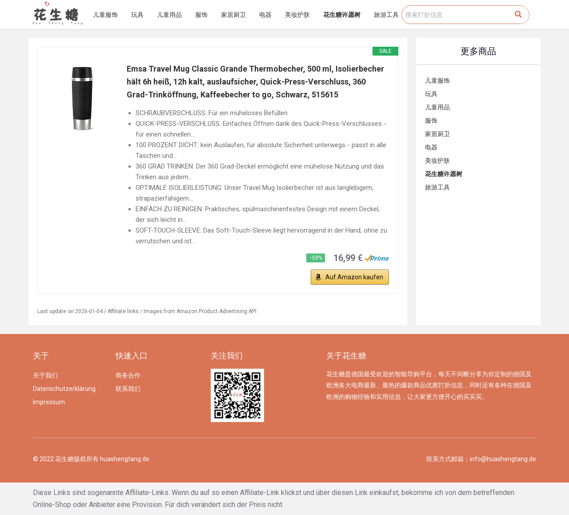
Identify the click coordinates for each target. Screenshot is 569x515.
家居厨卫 (233, 14)
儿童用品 (169, 14)
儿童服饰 (105, 14)
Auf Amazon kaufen (354, 277)
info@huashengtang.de (503, 459)
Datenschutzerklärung (64, 388)
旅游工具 (386, 14)
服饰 (201, 14)
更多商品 (478, 51)
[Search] (518, 15)
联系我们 (128, 388)
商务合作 (128, 375)
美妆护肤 (297, 14)
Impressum (49, 402)
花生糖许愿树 (342, 14)
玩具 (137, 14)
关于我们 (45, 375)
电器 (265, 14)
